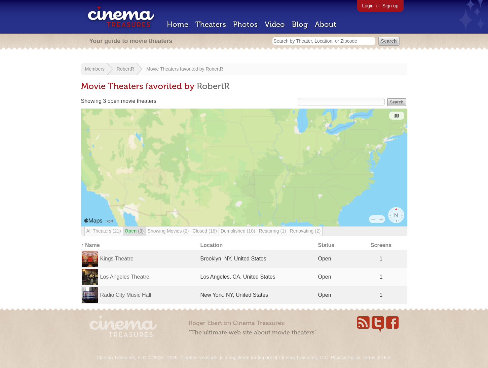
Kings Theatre (117, 258)
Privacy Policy (345, 357)
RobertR (125, 69)
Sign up (390, 5)
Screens (381, 245)
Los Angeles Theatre (124, 277)
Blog (300, 24)
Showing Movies (168, 231)
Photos (245, 24)
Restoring (272, 231)
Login (368, 5)
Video (275, 24)
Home (177, 24)
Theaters (210, 24)
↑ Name (90, 245)
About (325, 24)
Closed (205, 231)
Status (326, 245)
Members (95, 69)
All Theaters (103, 231)
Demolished (238, 231)
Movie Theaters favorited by (175, 69)
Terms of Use (376, 357)
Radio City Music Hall (125, 295)
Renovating (305, 231)
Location (211, 245)
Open (134, 231)
